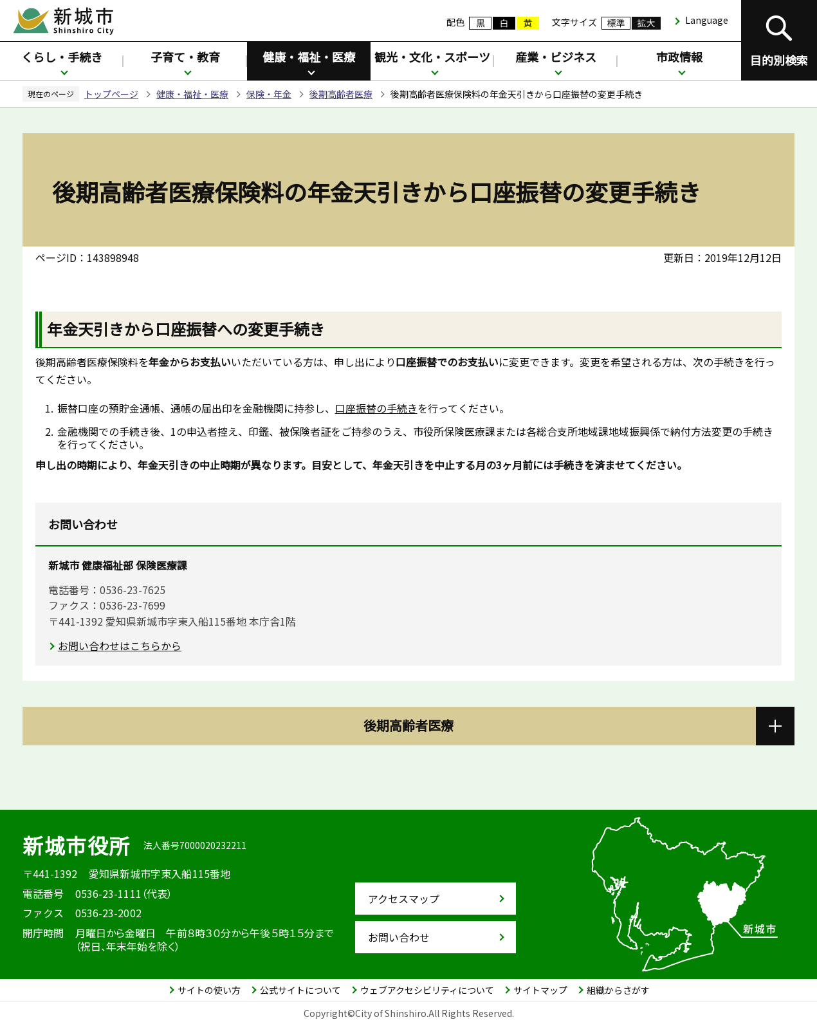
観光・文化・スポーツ (432, 56)
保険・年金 (268, 94)
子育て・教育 (185, 56)
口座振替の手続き (376, 408)
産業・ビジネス (555, 56)
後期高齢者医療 (340, 94)
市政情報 (679, 56)
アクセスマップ (403, 898)
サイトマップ (540, 990)
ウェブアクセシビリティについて (427, 990)
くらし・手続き (61, 56)
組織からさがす (618, 990)
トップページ (111, 94)
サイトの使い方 (209, 990)
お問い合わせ (399, 937)
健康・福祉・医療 (308, 56)
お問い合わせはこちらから (119, 645)
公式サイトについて (300, 990)
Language (706, 20)
